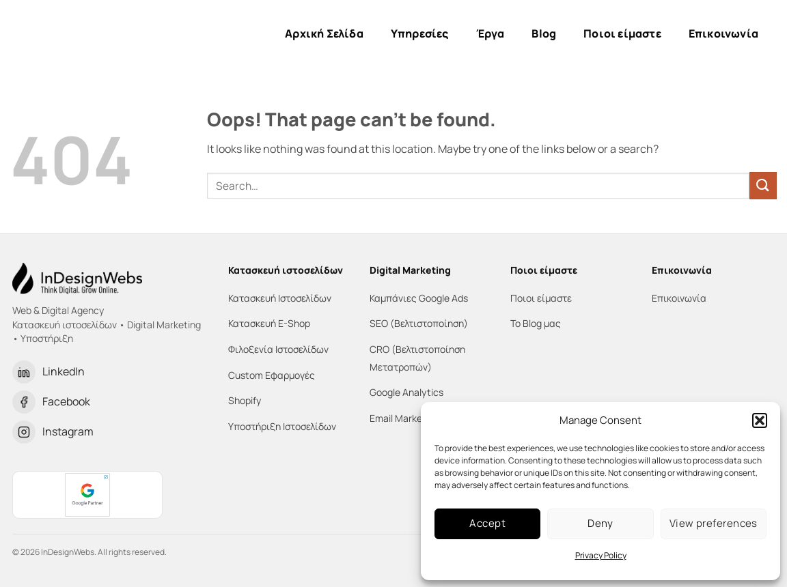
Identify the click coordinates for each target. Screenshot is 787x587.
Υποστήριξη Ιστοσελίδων (282, 426)
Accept (487, 523)
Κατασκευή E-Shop (269, 323)
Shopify (244, 400)
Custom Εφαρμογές (271, 375)
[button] (760, 420)
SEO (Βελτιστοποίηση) (419, 323)
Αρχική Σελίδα (324, 33)
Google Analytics (406, 392)
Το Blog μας (535, 323)
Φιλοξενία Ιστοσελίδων (278, 349)
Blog (543, 33)
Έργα (490, 33)
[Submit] (763, 185)
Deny (600, 523)
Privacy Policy (600, 555)
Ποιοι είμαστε (622, 33)
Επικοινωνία (723, 33)
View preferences (713, 523)
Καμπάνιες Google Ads (419, 297)
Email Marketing (404, 418)
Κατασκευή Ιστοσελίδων (279, 297)
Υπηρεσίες (420, 33)
